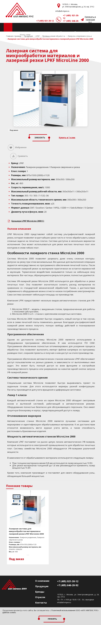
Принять (52, 619)
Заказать (39, 137)
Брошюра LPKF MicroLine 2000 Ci (27, 221)
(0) (66, 34)
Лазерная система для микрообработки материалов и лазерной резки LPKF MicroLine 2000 (26, 531)
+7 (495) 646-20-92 (71, 22)
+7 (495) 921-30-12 (71, 17)
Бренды (39, 591)
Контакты (41, 602)
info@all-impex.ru (64, 602)
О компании (42, 580)
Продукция (41, 586)
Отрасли (40, 597)
